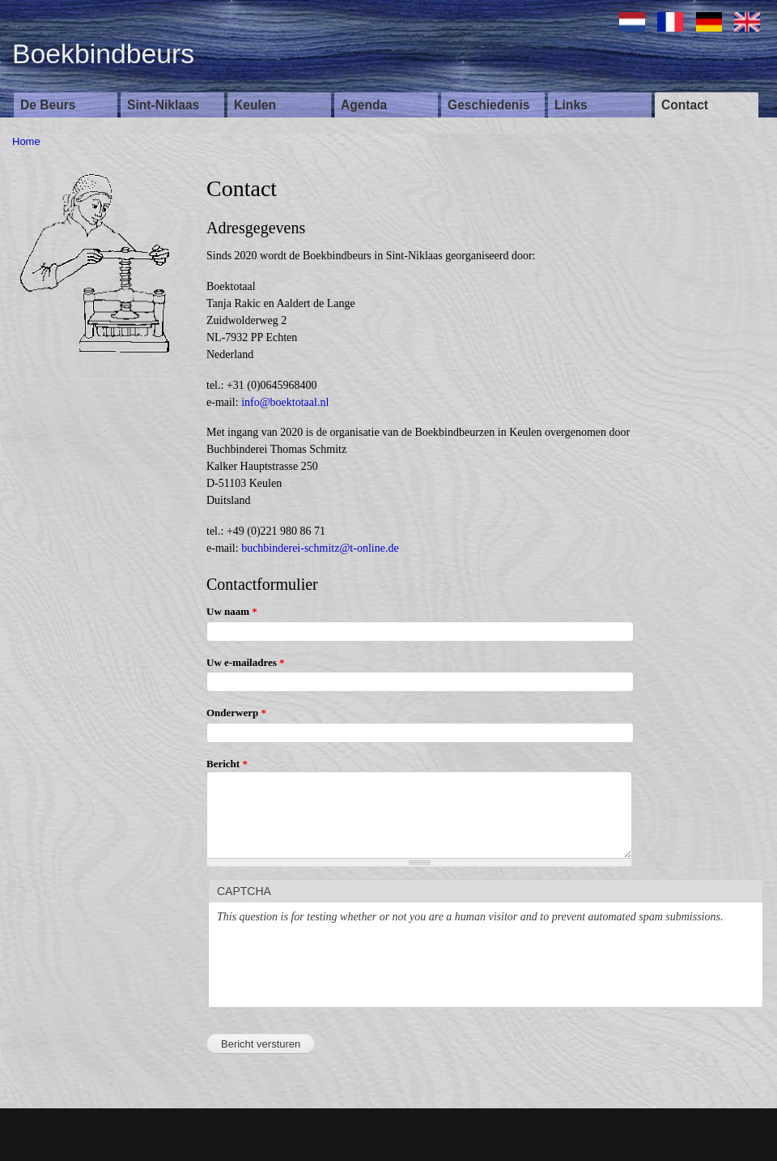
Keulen (255, 105)
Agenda (364, 105)
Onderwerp (236, 712)
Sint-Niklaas (163, 105)
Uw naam (231, 611)
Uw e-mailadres (245, 662)
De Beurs (47, 105)
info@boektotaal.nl (285, 402)
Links (571, 105)
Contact (684, 105)
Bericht (227, 764)
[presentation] (340, 967)
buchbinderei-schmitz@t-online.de (319, 548)
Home (26, 141)
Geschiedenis (488, 105)
